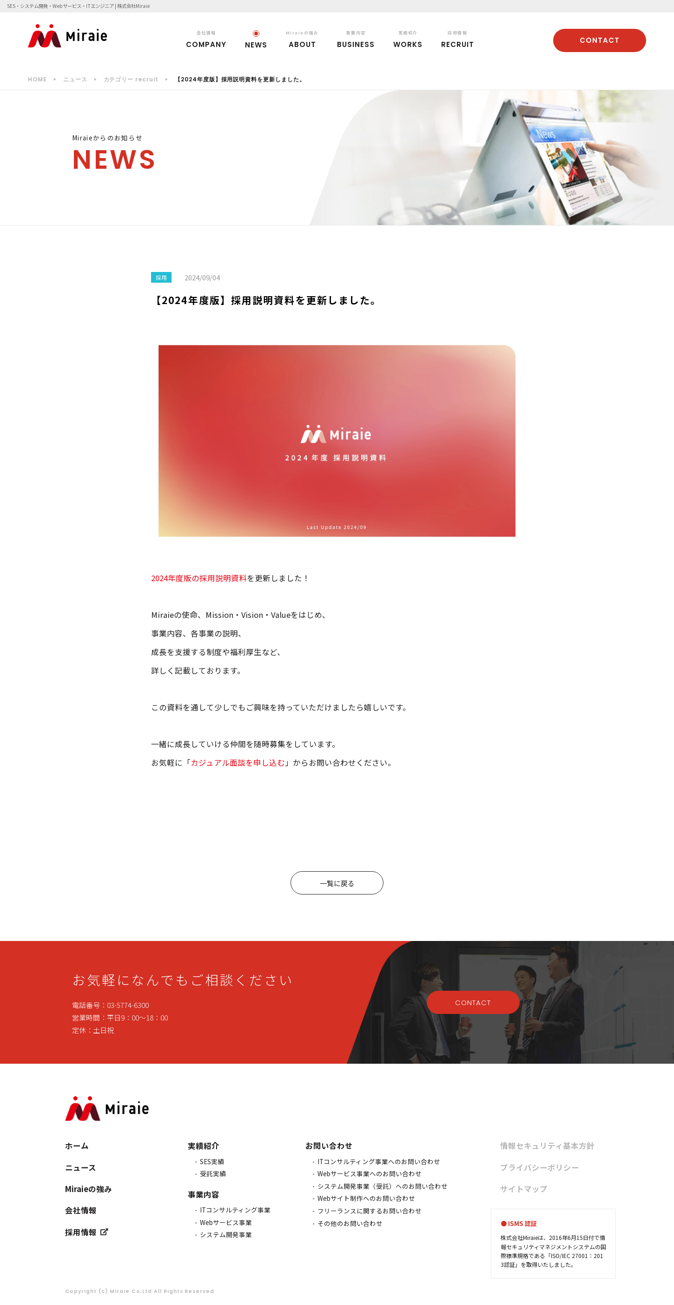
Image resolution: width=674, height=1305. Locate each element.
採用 (161, 277)
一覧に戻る (337, 883)
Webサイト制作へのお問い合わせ (366, 1198)
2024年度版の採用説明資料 (199, 577)
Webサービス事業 (226, 1222)
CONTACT (600, 40)
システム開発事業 (226, 1234)
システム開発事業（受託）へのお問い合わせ (382, 1186)
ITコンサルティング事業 (235, 1209)
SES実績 (212, 1161)
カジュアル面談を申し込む (238, 762)
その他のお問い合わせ (350, 1223)
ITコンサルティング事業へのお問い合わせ (378, 1161)
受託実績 (213, 1173)
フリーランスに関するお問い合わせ (369, 1210)
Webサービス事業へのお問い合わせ (369, 1173)
